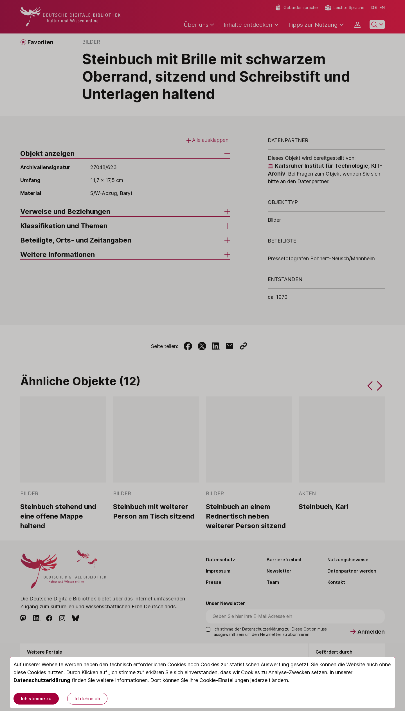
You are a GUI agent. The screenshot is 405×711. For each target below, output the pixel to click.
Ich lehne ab (87, 698)
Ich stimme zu (36, 698)
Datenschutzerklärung (42, 680)
